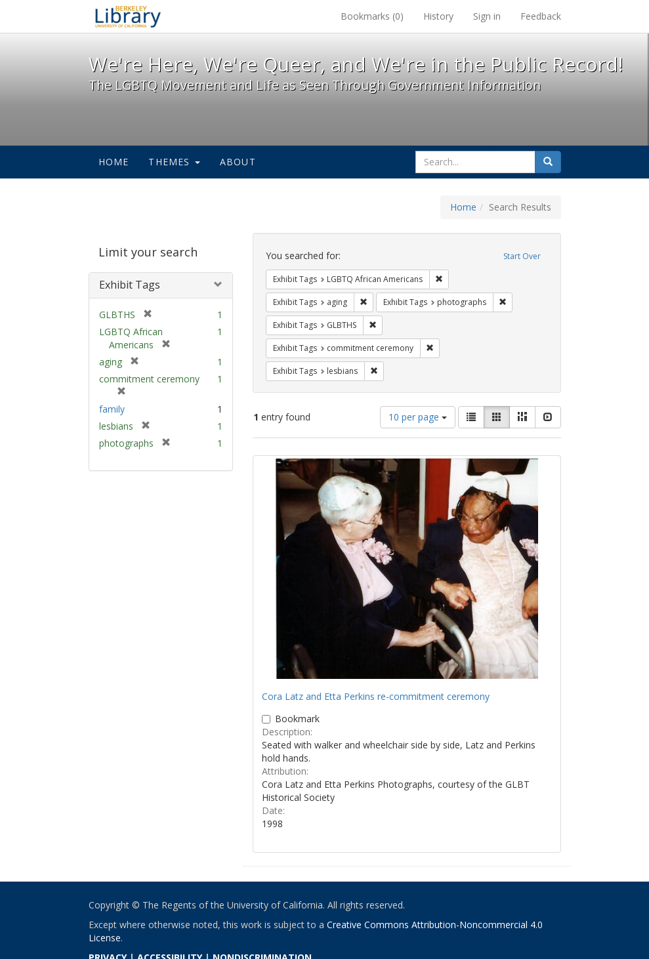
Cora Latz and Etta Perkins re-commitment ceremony (376, 696)
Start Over (522, 256)
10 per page (417, 417)
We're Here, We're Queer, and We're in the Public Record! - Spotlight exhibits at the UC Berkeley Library (128, 16)
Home (113, 161)
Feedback (540, 16)
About (238, 161)
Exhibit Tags (129, 284)
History (438, 16)
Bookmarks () (372, 16)
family (112, 409)
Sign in (487, 16)
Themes (173, 161)
